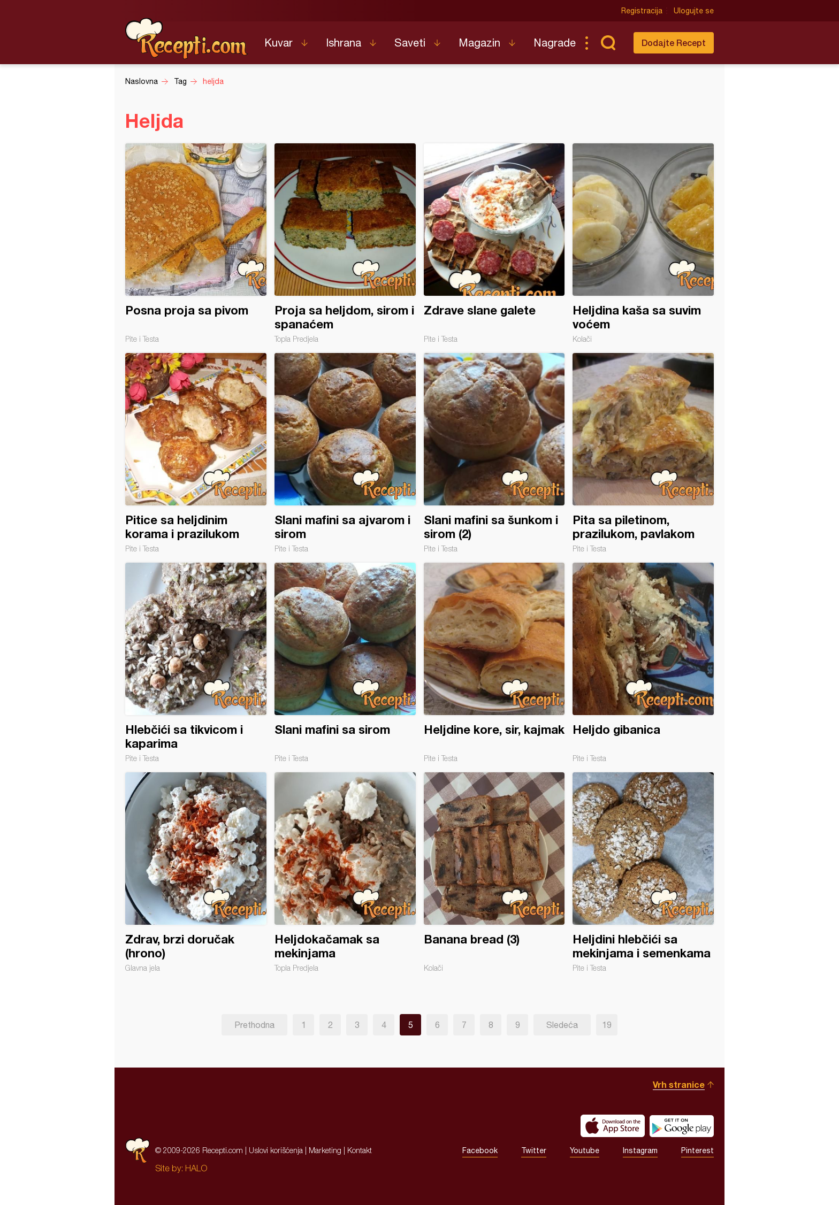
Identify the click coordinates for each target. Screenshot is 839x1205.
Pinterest (697, 1150)
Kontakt (359, 1150)
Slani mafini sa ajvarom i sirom (345, 453)
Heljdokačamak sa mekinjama (345, 872)
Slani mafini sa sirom (345, 663)
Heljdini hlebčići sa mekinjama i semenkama (643, 872)
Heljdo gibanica (643, 663)
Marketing (325, 1150)
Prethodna (254, 1025)
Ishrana (343, 42)
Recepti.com (186, 38)
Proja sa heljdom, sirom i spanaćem (345, 243)
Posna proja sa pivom (195, 243)
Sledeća (562, 1025)
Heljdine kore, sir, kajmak (494, 663)
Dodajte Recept (674, 42)
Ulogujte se (694, 10)
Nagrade (554, 42)
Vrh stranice (679, 1084)
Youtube (584, 1150)
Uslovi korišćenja (276, 1150)
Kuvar (278, 42)
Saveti (409, 42)
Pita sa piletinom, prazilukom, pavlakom (643, 453)
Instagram (640, 1150)
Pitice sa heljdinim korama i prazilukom (195, 453)
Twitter (533, 1150)
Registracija (641, 10)
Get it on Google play (682, 1126)
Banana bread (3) (494, 872)
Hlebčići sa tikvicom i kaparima (195, 663)
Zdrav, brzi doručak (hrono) (195, 872)
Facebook (480, 1150)
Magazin (479, 42)
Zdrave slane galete (494, 243)
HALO (196, 1168)
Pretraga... (607, 42)
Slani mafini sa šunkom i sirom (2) (494, 453)
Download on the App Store (613, 1126)
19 (607, 1025)
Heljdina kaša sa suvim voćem (643, 243)
